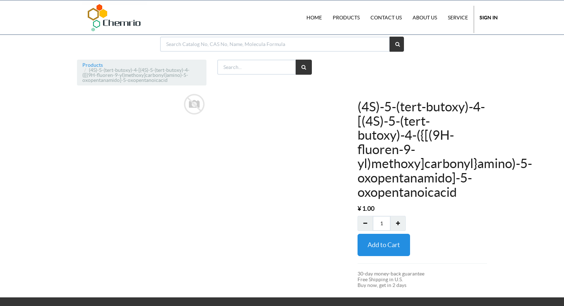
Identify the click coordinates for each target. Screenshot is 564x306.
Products (92, 65)
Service (458, 17)
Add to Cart (384, 245)
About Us (425, 17)
